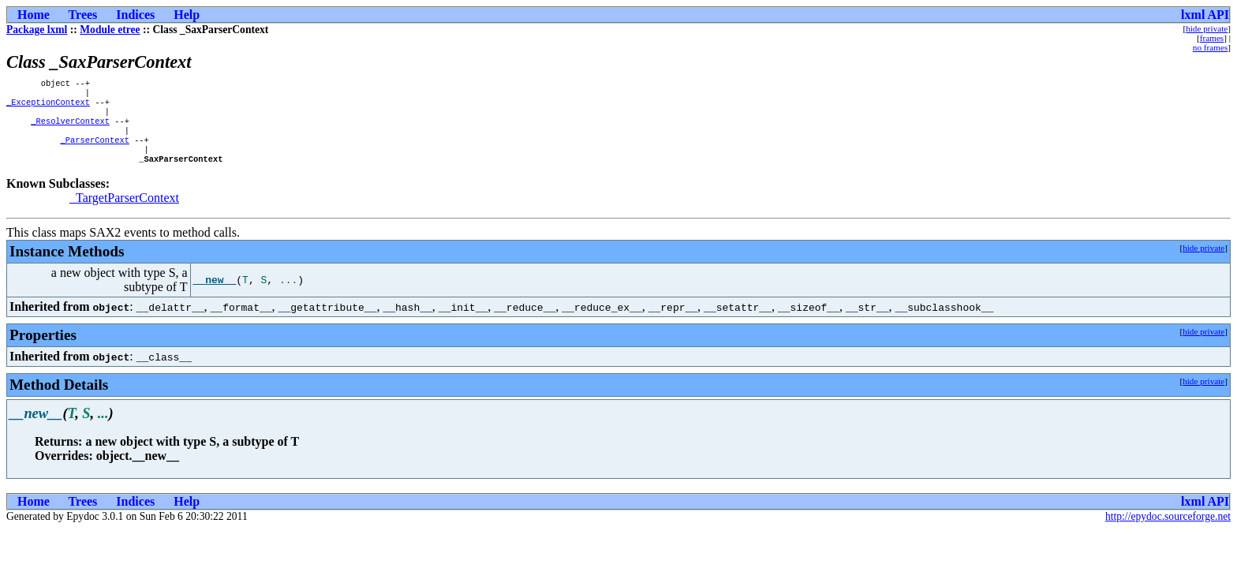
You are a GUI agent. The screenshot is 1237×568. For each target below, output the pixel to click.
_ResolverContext (70, 128)
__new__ (215, 294)
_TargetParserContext (124, 212)
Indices (135, 14)
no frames (1210, 47)
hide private (1207, 28)
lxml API (1205, 14)
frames (1212, 38)
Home (33, 14)
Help (187, 14)
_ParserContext (95, 150)
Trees (83, 14)
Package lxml (36, 30)
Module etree (110, 30)
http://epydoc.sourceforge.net (1168, 530)
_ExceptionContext (48, 106)
